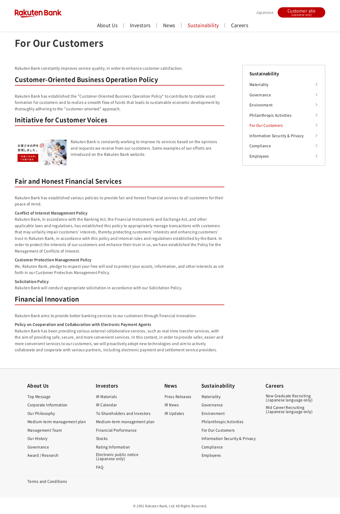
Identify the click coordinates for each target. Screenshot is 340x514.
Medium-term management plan (56, 421)
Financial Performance (116, 430)
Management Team (44, 430)
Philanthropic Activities (270, 115)
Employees (259, 155)
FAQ (99, 467)
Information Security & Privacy (276, 135)
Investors (140, 25)
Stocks (102, 438)
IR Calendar (106, 404)
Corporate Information (47, 404)
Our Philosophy (41, 413)
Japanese (265, 12)
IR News (172, 404)
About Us (107, 25)
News (169, 25)
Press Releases (178, 396)
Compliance (260, 145)
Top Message (39, 396)
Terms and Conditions (47, 481)
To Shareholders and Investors (123, 413)
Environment (261, 104)
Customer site (301, 12)
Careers (239, 25)
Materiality (259, 84)
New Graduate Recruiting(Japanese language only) (289, 397)
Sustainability (203, 25)
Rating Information (113, 446)
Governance (260, 94)
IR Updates (174, 413)
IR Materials (106, 396)
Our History (37, 438)
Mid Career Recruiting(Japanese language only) (289, 409)
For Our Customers (266, 125)
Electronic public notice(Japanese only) (117, 456)
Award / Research (43, 455)
